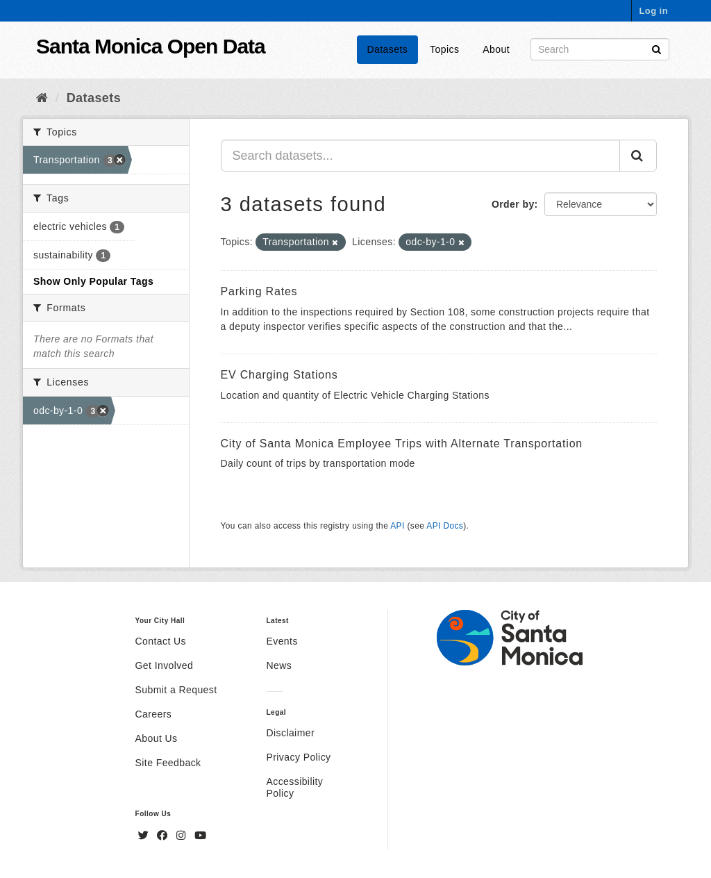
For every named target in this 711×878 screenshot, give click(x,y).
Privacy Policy (298, 757)
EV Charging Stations (279, 375)
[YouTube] (200, 835)
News (279, 665)
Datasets (387, 49)
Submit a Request (176, 689)
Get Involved (164, 665)
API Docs (444, 526)
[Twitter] (145, 835)
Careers (153, 714)
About (496, 49)
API (397, 526)
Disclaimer (290, 732)
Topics (444, 49)
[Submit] (656, 48)
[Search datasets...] (421, 156)
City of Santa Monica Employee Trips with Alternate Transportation (402, 443)
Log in (653, 11)
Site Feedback (168, 762)
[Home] (42, 98)
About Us (156, 738)
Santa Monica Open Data (150, 46)
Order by (513, 204)
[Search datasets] (599, 49)
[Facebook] (164, 835)
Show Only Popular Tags (93, 281)
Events (281, 641)
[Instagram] (183, 835)
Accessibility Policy (294, 787)
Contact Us (160, 641)
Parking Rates (259, 291)
